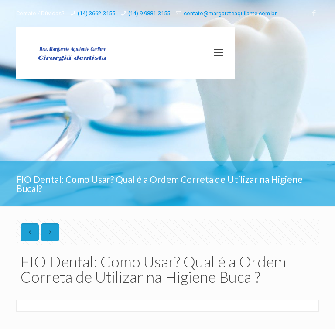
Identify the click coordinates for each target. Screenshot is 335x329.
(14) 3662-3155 (96, 13)
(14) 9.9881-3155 (149, 13)
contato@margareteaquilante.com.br (230, 13)
